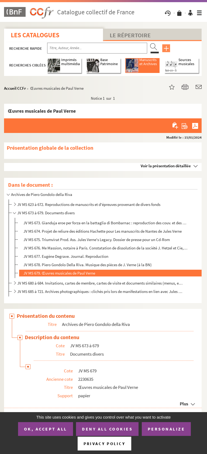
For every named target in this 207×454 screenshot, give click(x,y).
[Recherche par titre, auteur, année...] (97, 48)
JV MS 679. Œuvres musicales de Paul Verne (59, 273)
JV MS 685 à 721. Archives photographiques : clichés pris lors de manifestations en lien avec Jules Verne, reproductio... (100, 291)
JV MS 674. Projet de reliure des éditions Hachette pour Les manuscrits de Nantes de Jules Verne (102, 231)
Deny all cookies (107, 429)
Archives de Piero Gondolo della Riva (41, 194)
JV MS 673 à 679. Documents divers (46, 212)
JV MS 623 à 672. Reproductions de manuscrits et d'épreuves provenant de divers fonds (88, 204)
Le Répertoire (130, 35)
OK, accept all (45, 429)
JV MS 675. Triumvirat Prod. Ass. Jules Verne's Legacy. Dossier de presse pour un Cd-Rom (96, 239)
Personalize (166, 429)
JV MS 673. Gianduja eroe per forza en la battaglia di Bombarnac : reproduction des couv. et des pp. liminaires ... (105, 222)
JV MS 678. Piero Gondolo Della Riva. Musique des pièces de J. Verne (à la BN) (87, 264)
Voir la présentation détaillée (166, 165)
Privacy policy (104, 443)
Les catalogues (35, 35)
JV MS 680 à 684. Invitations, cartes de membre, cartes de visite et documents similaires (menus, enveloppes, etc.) (100, 283)
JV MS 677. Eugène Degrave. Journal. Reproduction (65, 256)
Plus (184, 404)
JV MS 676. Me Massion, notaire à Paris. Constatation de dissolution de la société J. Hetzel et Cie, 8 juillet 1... (105, 248)
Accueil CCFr (15, 88)
